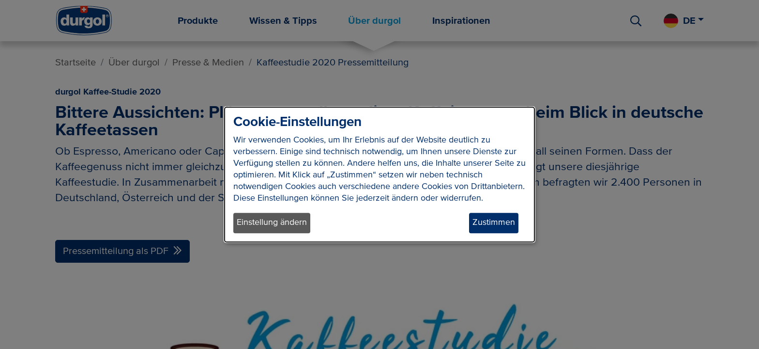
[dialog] (379, 174)
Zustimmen (493, 223)
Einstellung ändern (272, 223)
